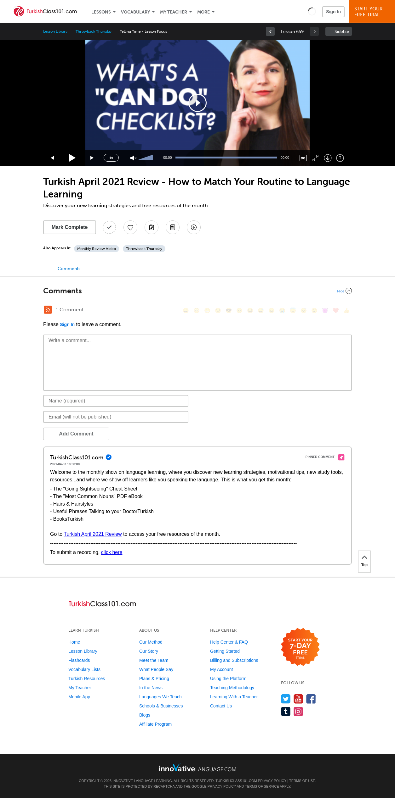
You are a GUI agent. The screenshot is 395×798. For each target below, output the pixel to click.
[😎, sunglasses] (228, 310)
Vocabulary (135, 12)
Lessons (101, 12)
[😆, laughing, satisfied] (250, 310)
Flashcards (79, 660)
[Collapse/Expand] (197, 291)
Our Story (148, 651)
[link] (270, 31)
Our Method (151, 642)
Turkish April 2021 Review (93, 534)
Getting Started (225, 651)
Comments (69, 268)
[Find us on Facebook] (311, 699)
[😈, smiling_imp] (325, 310)
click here (112, 552)
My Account (221, 669)
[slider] (146, 158)
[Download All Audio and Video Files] (194, 227)
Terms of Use (302, 781)
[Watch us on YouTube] (298, 699)
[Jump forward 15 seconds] (92, 158)
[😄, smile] (185, 310)
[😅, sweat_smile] (260, 310)
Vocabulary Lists (84, 669)
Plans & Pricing (154, 678)
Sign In (333, 11)
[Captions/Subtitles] (303, 158)
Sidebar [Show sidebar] (342, 31)
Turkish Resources (86, 678)
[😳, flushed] (196, 310)
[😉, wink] (271, 310)
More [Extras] (203, 12)
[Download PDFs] (173, 227)
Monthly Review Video (96, 249)
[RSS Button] (48, 309)
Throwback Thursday (94, 31)
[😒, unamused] (218, 310)
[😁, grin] (207, 310)
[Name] (115, 401)
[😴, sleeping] (303, 310)
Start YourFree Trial (373, 12)
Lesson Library (55, 31)
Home (74, 642)
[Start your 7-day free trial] (300, 647)
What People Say (156, 669)
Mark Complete (70, 227)
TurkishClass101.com (236, 781)
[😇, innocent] (293, 310)
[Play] (73, 158)
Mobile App (79, 696)
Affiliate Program (155, 724)
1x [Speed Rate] (111, 158)
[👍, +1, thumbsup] (346, 310)
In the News (151, 687)
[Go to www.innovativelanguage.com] (197, 767)
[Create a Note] (151, 227)
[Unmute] (133, 158)
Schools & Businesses (161, 705)
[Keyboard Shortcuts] (340, 158)
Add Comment (76, 433)
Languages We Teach (160, 696)
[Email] (115, 417)
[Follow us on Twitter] (286, 699)
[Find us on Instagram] (298, 711)
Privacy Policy (272, 781)
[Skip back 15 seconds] (52, 158)
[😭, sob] (282, 310)
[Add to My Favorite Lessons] (130, 227)
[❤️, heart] (335, 310)
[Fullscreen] (315, 158)
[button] (312, 11)
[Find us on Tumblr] (286, 711)
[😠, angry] (239, 310)
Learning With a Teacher (234, 696)
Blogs (144, 715)
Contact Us (221, 705)
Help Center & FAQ (229, 642)
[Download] (328, 158)
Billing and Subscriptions (234, 660)
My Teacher (173, 12)
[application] (197, 103)
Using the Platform (228, 678)
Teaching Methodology (232, 687)
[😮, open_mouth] (314, 310)
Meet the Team (153, 660)
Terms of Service (262, 786)
